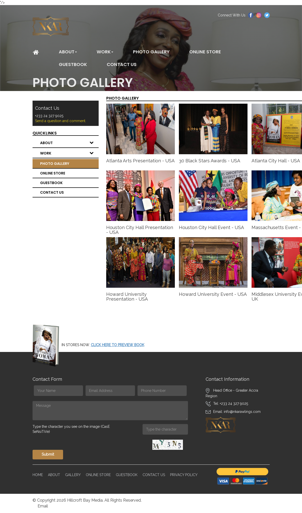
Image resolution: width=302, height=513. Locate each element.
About (69, 142)
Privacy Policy (184, 475)
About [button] (68, 52)
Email (43, 506)
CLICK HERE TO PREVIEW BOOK (117, 345)
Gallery (73, 475)
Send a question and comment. (60, 121)
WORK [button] (105, 52)
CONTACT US (121, 64)
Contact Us (154, 475)
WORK (69, 153)
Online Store (205, 52)
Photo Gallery (151, 52)
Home (38, 475)
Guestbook (73, 64)
